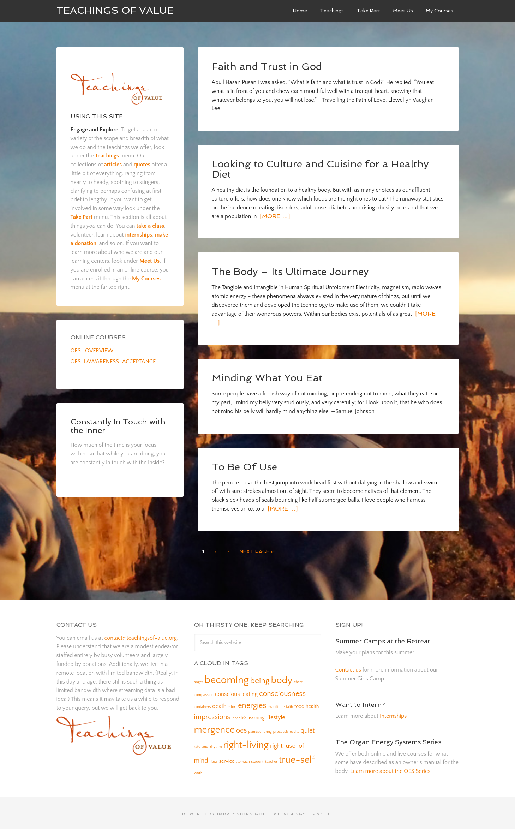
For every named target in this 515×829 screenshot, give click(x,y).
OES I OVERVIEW (92, 350)
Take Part (82, 217)
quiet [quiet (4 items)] (308, 728)
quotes (142, 164)
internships (138, 235)
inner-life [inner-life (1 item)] (239, 716)
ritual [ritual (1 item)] (214, 759)
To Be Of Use (244, 465)
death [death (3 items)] (219, 704)
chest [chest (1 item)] (298, 680)
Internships (393, 714)
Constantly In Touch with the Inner (118, 426)
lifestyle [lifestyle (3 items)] (275, 715)
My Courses (146, 278)
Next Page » (257, 549)
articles (113, 164)
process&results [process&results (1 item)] (286, 729)
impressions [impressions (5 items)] (212, 715)
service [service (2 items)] (226, 759)
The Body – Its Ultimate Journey (290, 270)
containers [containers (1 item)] (202, 705)
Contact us (348, 667)
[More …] (274, 215)
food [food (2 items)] (299, 704)
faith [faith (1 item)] (289, 705)
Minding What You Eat (267, 376)
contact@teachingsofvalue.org (140, 636)
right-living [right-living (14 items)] (246, 743)
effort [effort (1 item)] (232, 705)
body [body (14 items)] (281, 678)
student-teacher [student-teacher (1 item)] (264, 759)
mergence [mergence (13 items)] (214, 727)
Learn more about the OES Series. (391, 769)
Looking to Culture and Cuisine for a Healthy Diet (319, 168)
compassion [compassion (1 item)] (204, 693)
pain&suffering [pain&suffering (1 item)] (260, 729)
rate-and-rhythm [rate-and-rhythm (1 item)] (208, 744)
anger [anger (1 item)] (198, 680)
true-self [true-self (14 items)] (297, 757)
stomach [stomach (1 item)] (243, 759)
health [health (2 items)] (312, 704)
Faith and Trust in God (267, 66)
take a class (150, 226)
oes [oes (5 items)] (241, 728)
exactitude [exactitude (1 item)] (276, 705)
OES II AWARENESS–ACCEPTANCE (113, 361)
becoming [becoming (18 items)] (226, 678)
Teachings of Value (115, 10)
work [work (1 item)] (198, 770)
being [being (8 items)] (260, 678)
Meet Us (149, 261)
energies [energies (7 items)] (252, 703)
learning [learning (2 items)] (255, 715)
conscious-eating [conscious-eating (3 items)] (236, 692)
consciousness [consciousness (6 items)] (282, 691)
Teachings (107, 156)
